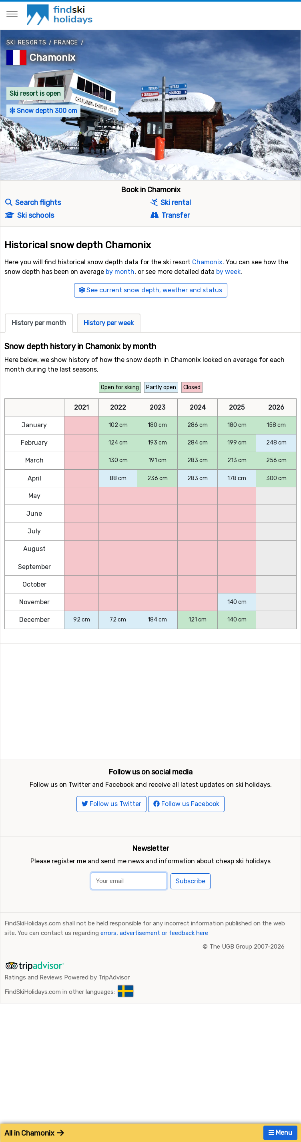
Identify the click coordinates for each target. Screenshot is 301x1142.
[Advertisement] (150, 700)
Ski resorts (26, 42)
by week (228, 271)
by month (120, 271)
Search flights (33, 202)
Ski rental (170, 202)
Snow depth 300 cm (43, 111)
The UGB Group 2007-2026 (247, 977)
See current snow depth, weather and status (150, 290)
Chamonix (52, 57)
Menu (280, 1132)
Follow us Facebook (186, 835)
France (66, 42)
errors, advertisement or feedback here (154, 964)
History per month (39, 323)
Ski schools (29, 215)
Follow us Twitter (111, 835)
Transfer (170, 215)
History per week (109, 323)
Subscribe (190, 912)
